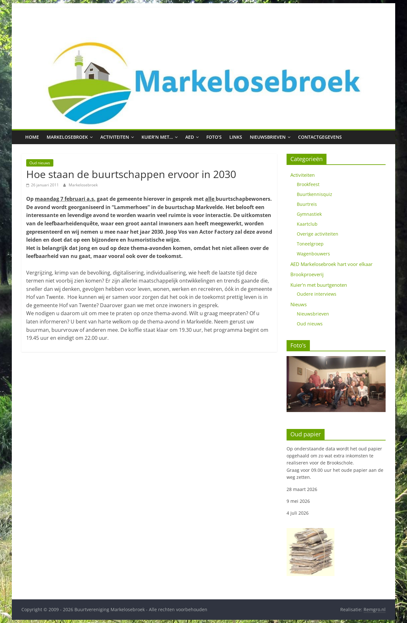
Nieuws (298, 304)
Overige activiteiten (317, 234)
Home (32, 137)
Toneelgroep (310, 244)
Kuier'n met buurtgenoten (318, 285)
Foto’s (214, 137)
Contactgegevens (320, 137)
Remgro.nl (375, 609)
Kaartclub (307, 224)
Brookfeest (308, 184)
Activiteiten (114, 137)
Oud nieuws (39, 163)
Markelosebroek (67, 137)
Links (235, 137)
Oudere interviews (316, 294)
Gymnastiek (309, 214)
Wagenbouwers (313, 254)
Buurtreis (307, 204)
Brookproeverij (307, 274)
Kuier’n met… (157, 137)
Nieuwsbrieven (268, 137)
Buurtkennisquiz (314, 194)
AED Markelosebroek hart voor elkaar (331, 264)
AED (189, 137)
